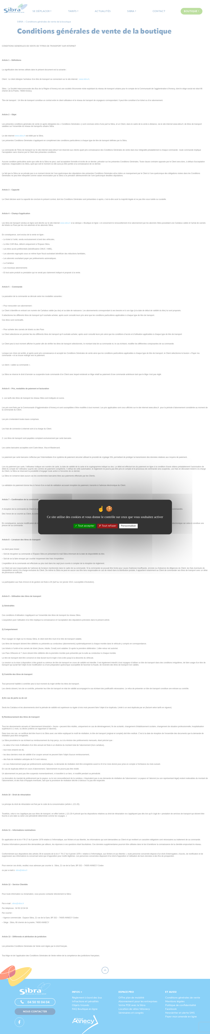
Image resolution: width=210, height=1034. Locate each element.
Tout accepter (84, 526)
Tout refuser (107, 526)
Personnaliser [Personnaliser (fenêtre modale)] (128, 526)
